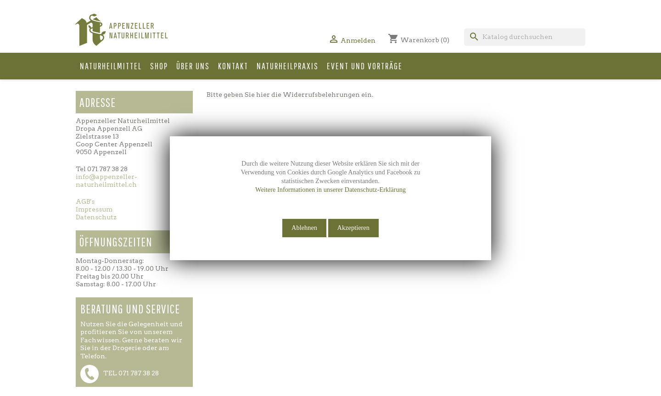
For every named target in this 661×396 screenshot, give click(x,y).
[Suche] (524, 37)
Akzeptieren (353, 227)
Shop (159, 66)
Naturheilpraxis (288, 66)
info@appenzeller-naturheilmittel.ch (106, 180)
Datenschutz (96, 217)
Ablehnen (304, 227)
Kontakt (233, 66)
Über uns (193, 66)
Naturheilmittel (111, 66)
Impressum (94, 209)
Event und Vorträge (365, 66)
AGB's (85, 201)
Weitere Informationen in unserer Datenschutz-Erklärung (330, 189)
